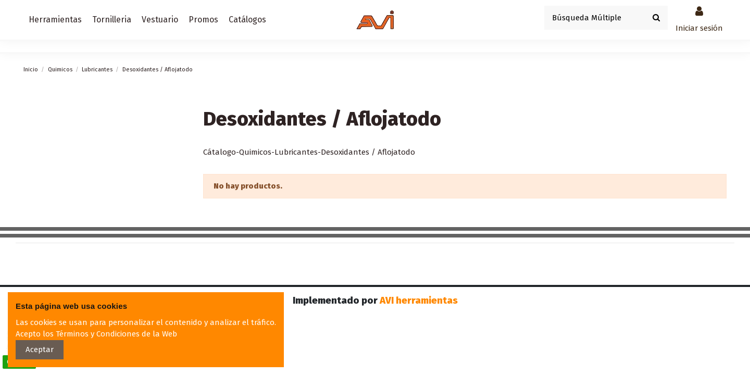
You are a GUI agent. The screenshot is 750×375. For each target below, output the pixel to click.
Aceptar (40, 349)
